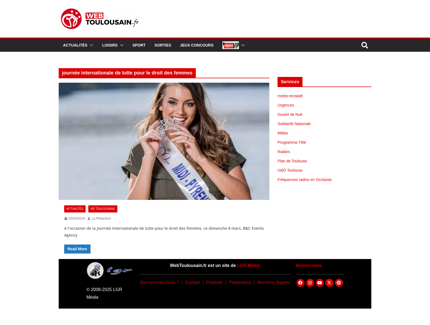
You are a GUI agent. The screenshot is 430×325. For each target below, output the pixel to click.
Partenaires (240, 282)
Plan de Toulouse (292, 161)
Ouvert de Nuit (290, 114)
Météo (283, 133)
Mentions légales (273, 282)
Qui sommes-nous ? (159, 282)
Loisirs (110, 45)
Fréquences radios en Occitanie (305, 179)
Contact (192, 282)
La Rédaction (101, 218)
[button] (90, 45)
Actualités (75, 45)
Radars (284, 151)
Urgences (286, 105)
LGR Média (248, 265)
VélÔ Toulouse (290, 170)
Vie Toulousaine (102, 208)
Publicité (214, 282)
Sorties (162, 45)
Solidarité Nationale (294, 124)
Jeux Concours (196, 45)
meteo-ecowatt (290, 96)
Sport (139, 45)
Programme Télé (292, 142)
